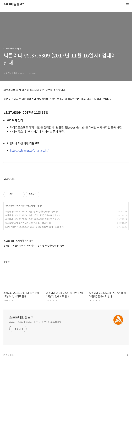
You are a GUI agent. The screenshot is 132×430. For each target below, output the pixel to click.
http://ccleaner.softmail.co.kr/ (29, 150)
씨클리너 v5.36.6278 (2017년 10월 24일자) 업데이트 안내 (30, 218)
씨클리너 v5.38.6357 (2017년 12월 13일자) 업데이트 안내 (30, 215)
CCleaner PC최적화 (15, 205)
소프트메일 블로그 (14, 4)
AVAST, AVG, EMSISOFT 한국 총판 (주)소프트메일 (35, 321)
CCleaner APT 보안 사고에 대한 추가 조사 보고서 (26, 222)
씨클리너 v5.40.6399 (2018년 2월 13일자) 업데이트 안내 (30, 211)
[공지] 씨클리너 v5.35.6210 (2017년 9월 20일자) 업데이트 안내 (33, 226)
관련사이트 (8, 355)
